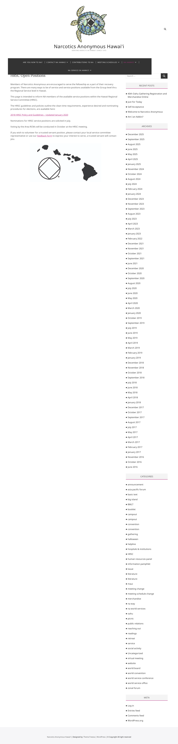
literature (132, 573)
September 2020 (136, 278)
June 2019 (133, 332)
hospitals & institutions (139, 549)
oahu (130, 613)
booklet (132, 509)
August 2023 (134, 213)
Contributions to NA (78, 62)
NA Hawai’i (124, 62)
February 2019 (135, 352)
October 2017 (135, 412)
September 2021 (136, 258)
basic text (132, 494)
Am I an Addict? (135, 116)
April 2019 (133, 342)
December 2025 (136, 134)
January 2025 (134, 164)
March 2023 (134, 228)
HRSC (130, 554)
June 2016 (133, 466)
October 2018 (135, 372)
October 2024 (135, 174)
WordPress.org (135, 720)
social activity (134, 648)
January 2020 (134, 313)
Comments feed (136, 715)
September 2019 (136, 322)
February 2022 (135, 238)
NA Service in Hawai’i (146, 62)
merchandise (134, 598)
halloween (133, 539)
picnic (131, 618)
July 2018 (132, 382)
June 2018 (133, 387)
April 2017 (133, 437)
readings (132, 633)
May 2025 (132, 154)
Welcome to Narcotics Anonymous (145, 111)
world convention (137, 673)
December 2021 (136, 243)
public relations (135, 623)
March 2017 (134, 442)
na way (131, 603)
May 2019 (132, 337)
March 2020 (134, 308)
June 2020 (133, 293)
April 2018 (133, 397)
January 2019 (134, 357)
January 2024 (134, 193)
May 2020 (132, 298)
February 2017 (135, 447)
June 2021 (133, 263)
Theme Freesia (89, 737)
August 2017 (134, 422)
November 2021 (136, 248)
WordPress (101, 737)
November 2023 (136, 203)
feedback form (44, 135)
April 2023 (133, 223)
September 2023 (136, 208)
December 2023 (136, 198)
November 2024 (136, 169)
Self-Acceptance (136, 106)
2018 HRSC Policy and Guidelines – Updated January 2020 (39, 114)
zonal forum (134, 688)
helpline (132, 544)
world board (134, 668)
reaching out (134, 628)
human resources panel (140, 558)
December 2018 (136, 362)
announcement (135, 484)
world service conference (140, 678)
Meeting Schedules (103, 62)
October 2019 (135, 318)
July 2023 (132, 218)
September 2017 (136, 417)
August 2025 (134, 144)
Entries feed (134, 710)
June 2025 (133, 149)
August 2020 (134, 283)
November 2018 (136, 367)
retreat (131, 638)
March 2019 (134, 347)
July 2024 (132, 183)
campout (132, 514)
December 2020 (136, 268)
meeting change (136, 588)
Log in (131, 705)
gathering (133, 534)
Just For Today (135, 101)
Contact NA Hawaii (51, 62)
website (132, 663)
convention (133, 524)
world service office (138, 683)
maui (130, 583)
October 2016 (135, 461)
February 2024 (135, 188)
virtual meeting (135, 658)
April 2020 (133, 303)
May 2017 (132, 432)
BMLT (130, 504)
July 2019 (132, 327)
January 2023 (134, 233)
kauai (130, 568)
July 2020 (132, 288)
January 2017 (134, 452)
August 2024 (134, 179)
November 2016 (136, 457)
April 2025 (133, 159)
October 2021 (135, 253)
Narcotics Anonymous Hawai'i (89, 46)
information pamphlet (139, 563)
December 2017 (136, 407)
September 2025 (136, 139)
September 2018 (136, 377)
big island (133, 499)
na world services (136, 608)
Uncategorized (135, 653)
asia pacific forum (137, 489)
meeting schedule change (141, 593)
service (131, 643)
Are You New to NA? (28, 62)
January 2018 (134, 402)
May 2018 (132, 392)
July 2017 (132, 427)
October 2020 (135, 273)
